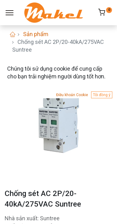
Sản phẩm (35, 34)
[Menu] (9, 12)
